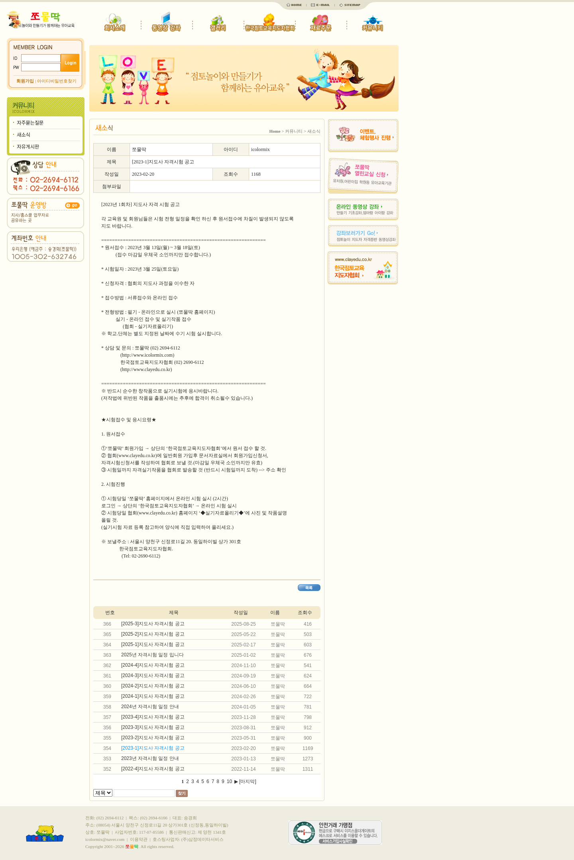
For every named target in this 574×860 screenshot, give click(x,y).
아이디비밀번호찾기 (57, 81)
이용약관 (138, 839)
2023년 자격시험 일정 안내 (150, 758)
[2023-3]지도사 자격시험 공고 (153, 727)
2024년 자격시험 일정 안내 (150, 706)
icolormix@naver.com (104, 839)
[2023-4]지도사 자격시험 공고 (153, 717)
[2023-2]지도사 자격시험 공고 (153, 737)
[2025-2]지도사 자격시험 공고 (153, 634)
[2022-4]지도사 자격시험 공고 (153, 769)
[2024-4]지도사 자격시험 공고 (153, 665)
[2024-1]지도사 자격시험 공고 (153, 696)
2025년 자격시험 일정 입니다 (152, 655)
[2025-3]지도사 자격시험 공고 (153, 623)
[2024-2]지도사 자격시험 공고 (153, 686)
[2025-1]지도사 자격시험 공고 (153, 644)
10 (229, 781)
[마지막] (247, 781)
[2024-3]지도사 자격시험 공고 (153, 675)
